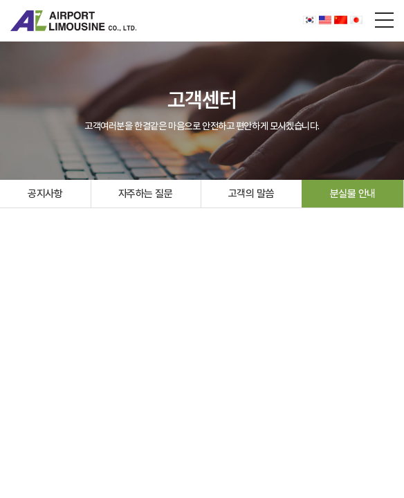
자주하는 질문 (145, 193)
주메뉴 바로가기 (0, 0)
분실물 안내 (353, 193)
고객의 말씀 (251, 193)
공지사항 (45, 193)
